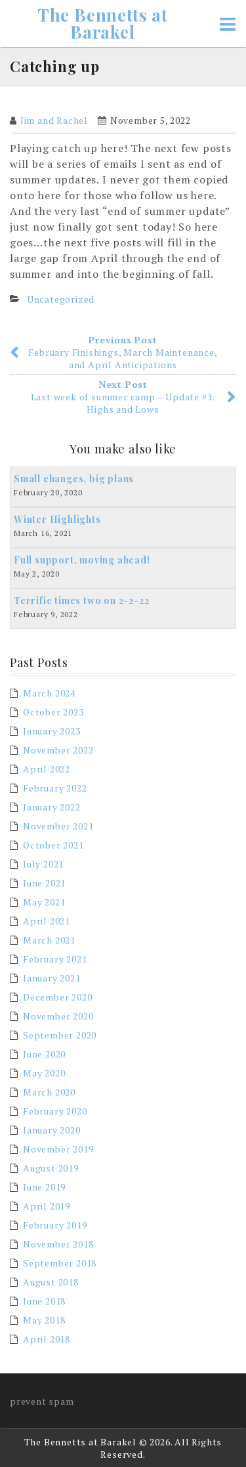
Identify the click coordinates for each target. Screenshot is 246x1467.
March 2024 (49, 693)
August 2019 (51, 1168)
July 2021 (43, 864)
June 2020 (44, 1054)
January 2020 (52, 1130)
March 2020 (49, 1092)
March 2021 (49, 940)
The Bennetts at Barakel (102, 24)
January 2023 (52, 731)
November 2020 (58, 1016)
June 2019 (44, 1187)
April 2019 (46, 1206)
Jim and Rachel (54, 120)
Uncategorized (60, 299)
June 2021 (44, 883)
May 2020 (44, 1073)
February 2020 (55, 1111)
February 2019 (55, 1225)
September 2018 (59, 1263)
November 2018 (58, 1244)
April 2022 (46, 769)
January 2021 (52, 978)
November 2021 (58, 826)
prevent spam (42, 1401)
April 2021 (46, 921)
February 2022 (55, 788)
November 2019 (58, 1149)
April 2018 (46, 1339)
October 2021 (53, 845)
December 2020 (57, 997)
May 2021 (44, 902)
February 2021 (55, 959)
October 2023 (53, 712)
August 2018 (51, 1282)
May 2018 (44, 1320)
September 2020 (59, 1035)
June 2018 (44, 1301)
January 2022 (52, 807)
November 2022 (58, 750)
